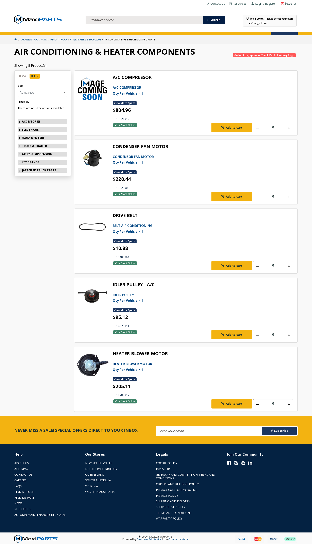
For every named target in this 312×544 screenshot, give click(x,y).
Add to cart (233, 127)
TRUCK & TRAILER (96, 30)
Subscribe (281, 431)
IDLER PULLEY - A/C (134, 284)
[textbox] (144, 15)
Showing (30, 65)
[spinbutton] (273, 127)
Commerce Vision (178, 539)
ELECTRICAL (46, 30)
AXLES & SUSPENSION (126, 30)
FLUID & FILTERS (69, 30)
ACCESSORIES (25, 30)
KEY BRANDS (152, 30)
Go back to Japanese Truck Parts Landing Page (264, 55)
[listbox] (42, 92)
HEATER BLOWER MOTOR (140, 353)
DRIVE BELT (125, 215)
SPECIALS (171, 30)
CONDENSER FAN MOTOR (140, 146)
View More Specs (124, 103)
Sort (20, 85)
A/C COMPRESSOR (132, 77)
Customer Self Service (149, 539)
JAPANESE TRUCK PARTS (39, 170)
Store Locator (193, 30)
